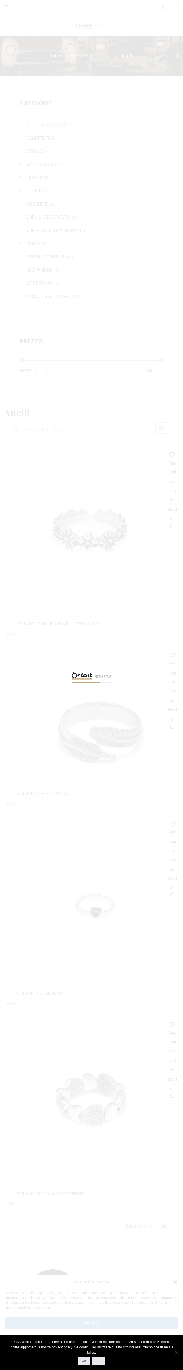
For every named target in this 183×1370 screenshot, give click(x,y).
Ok (84, 1361)
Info (98, 1361)
